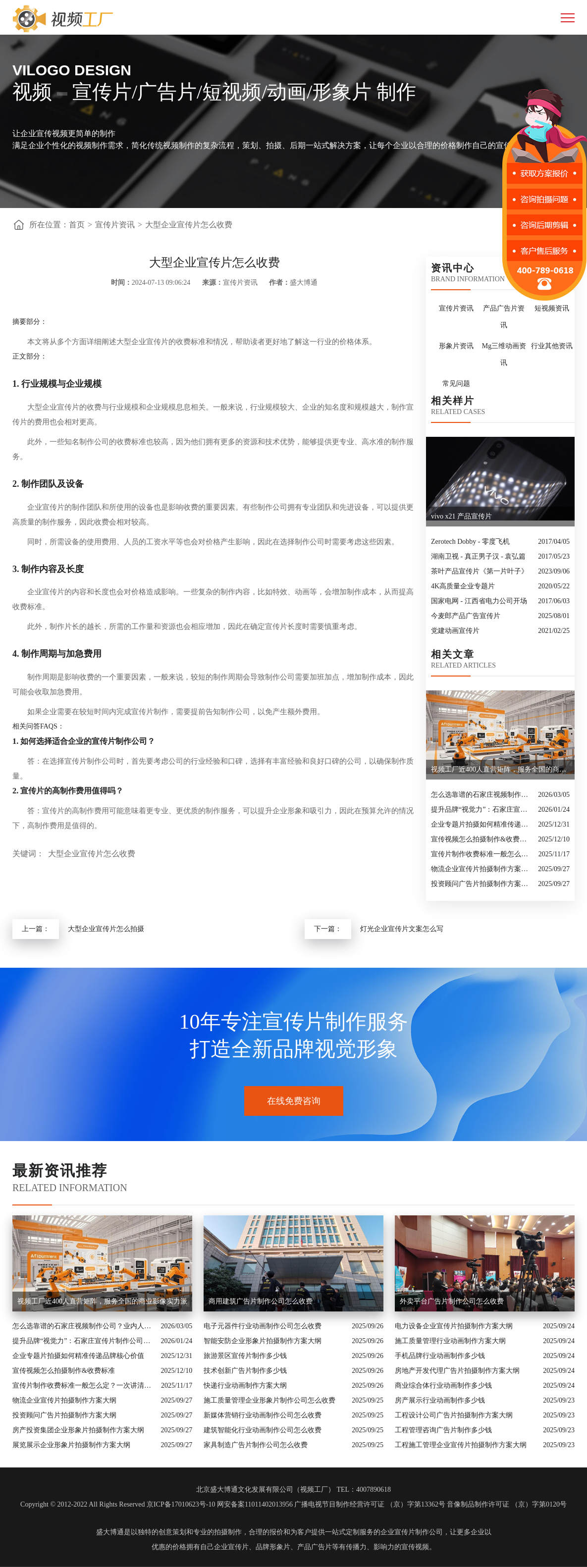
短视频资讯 (551, 308)
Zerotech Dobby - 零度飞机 (470, 541)
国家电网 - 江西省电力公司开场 (479, 601)
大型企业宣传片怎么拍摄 (106, 929)
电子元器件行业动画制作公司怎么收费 (262, 1326)
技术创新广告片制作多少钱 (245, 1370)
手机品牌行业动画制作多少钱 (440, 1355)
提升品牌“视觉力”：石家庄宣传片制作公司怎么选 (482, 809)
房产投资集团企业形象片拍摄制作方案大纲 (78, 1430)
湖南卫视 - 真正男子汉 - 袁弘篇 (478, 556)
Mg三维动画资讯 (504, 354)
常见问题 (456, 383)
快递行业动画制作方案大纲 (245, 1385)
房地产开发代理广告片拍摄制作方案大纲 (457, 1370)
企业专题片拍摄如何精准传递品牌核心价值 (482, 824)
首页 (77, 224)
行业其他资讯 (552, 346)
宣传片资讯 (115, 224)
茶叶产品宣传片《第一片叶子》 (479, 571)
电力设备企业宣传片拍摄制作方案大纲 (454, 1326)
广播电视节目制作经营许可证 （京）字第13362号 (369, 1504)
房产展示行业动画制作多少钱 (440, 1400)
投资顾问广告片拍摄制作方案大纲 (482, 884)
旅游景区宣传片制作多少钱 (245, 1355)
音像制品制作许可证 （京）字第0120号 (507, 1504)
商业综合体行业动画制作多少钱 (443, 1385)
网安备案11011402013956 (255, 1504)
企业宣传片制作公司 (411, 1532)
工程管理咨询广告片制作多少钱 (443, 1430)
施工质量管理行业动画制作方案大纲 (450, 1341)
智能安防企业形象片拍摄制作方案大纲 (262, 1341)
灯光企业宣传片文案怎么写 (401, 929)
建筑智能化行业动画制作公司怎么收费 (262, 1430)
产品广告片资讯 (504, 317)
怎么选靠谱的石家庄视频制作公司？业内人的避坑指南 (482, 794)
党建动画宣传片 (455, 630)
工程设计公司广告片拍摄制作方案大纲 (454, 1415)
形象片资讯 (456, 346)
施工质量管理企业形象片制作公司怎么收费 (269, 1400)
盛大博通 (110, 1532)
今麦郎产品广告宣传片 (465, 616)
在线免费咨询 (293, 1101)
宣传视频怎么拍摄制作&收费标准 (482, 839)
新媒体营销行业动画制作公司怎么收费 (262, 1415)
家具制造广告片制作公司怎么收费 (256, 1445)
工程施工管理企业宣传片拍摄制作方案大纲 (461, 1445)
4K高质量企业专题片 (463, 586)
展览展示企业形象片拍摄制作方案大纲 (71, 1445)
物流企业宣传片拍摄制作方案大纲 (482, 869)
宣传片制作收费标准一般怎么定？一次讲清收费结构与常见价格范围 (482, 854)
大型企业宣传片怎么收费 (188, 224)
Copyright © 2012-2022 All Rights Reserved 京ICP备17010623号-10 (117, 1504)
